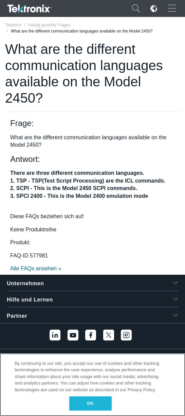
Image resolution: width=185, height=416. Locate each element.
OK (90, 403)
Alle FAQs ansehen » (35, 268)
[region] (92, 384)
